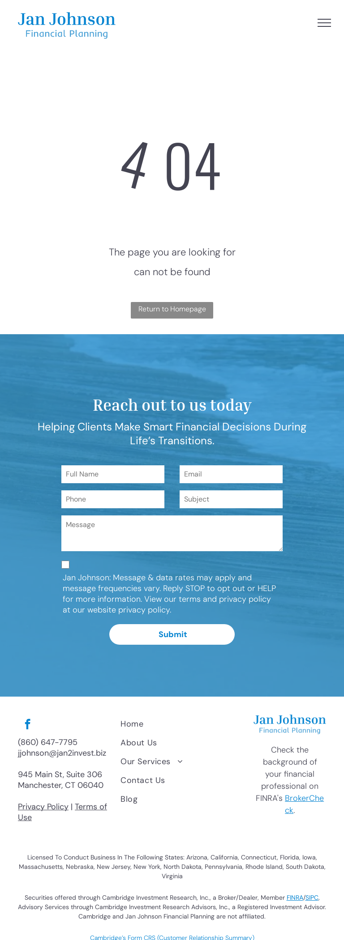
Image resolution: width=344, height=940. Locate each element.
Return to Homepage (172, 309)
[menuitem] (180, 724)
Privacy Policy (43, 806)
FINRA (295, 897)
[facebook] (27, 725)
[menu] (324, 22)
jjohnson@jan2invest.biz (62, 753)
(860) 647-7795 (47, 742)
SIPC (311, 897)
